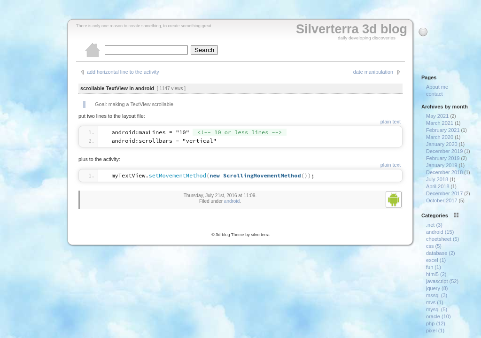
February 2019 (443, 158)
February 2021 (443, 130)
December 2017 (444, 193)
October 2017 (442, 200)
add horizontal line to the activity (123, 72)
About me (437, 87)
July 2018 (437, 179)
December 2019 (444, 151)
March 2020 (439, 137)
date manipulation (373, 72)
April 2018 (438, 186)
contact (434, 94)
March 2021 (439, 123)
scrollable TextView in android (117, 88)
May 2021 (437, 116)
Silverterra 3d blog (351, 29)
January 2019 (442, 165)
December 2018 (444, 172)
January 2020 (442, 144)
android (232, 201)
